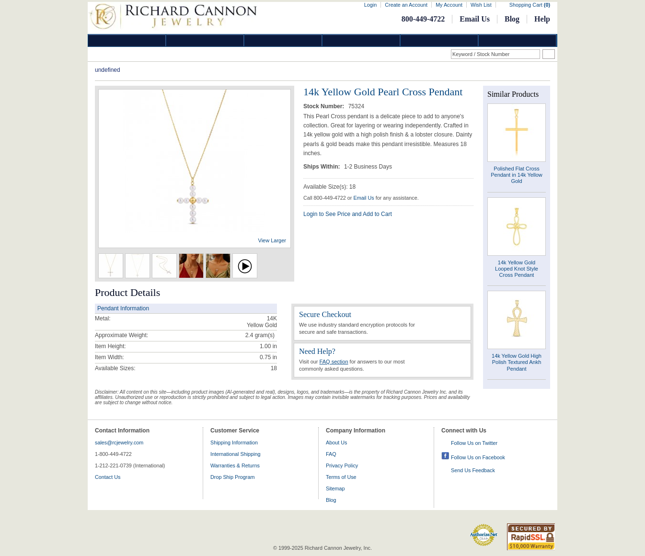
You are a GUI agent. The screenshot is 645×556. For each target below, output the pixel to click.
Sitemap (335, 488)
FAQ (331, 454)
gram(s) (260, 335)
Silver (283, 40)
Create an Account (406, 5)
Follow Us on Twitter (474, 443)
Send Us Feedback (473, 470)
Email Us (475, 19)
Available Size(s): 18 (329, 186)
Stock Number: (324, 106)
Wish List (481, 5)
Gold (205, 40)
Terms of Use (341, 477)
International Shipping (235, 454)
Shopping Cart (529, 5)
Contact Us (107, 477)
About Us (336, 442)
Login (370, 5)
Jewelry (361, 40)
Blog (512, 19)
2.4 (249, 335)
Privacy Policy (342, 465)
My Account (449, 5)
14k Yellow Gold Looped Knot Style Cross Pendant (516, 269)
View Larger (272, 240)
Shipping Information (234, 442)
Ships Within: (322, 166)
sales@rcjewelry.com (119, 442)
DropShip (517, 40)
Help (542, 19)
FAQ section (334, 361)
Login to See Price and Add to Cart (347, 214)
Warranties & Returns (235, 465)
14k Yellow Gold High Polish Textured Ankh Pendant (516, 362)
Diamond (127, 40)
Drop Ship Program (232, 477)
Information (439, 40)
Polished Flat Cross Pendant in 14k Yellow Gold (516, 175)
